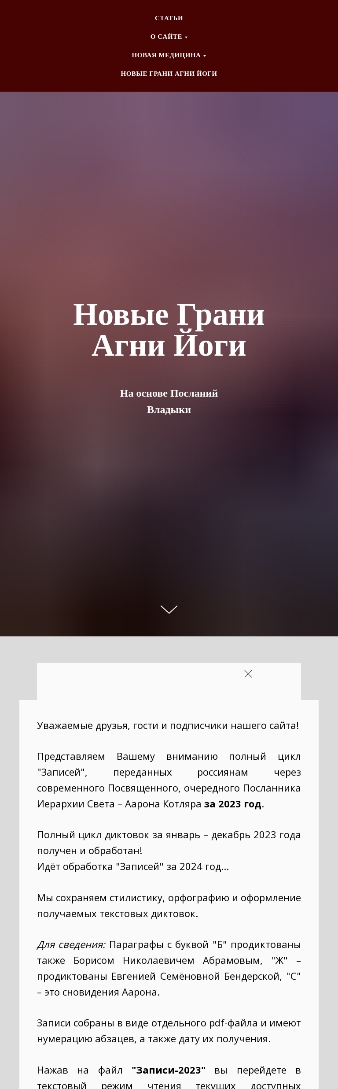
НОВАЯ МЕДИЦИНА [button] (166, 55)
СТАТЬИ (169, 18)
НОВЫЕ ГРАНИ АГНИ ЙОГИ (169, 73)
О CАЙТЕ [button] (166, 36)
